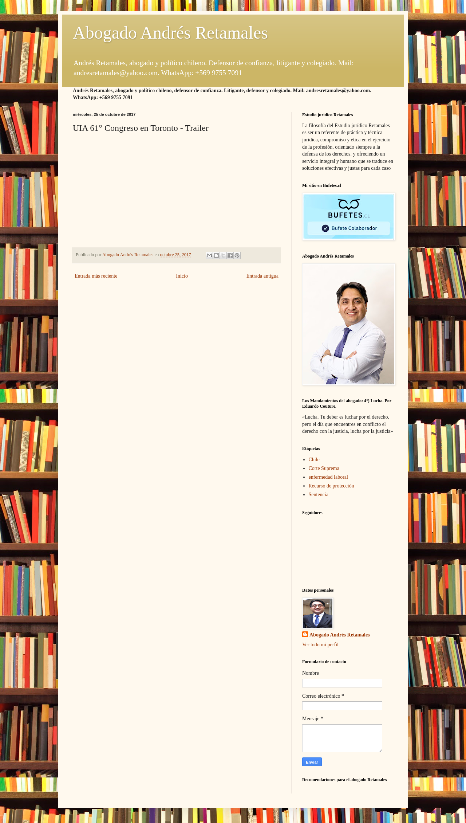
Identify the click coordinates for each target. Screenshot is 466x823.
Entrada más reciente (96, 276)
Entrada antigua (262, 276)
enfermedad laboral (328, 477)
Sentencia (318, 494)
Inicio (182, 276)
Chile (314, 459)
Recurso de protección (331, 486)
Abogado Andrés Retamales (170, 32)
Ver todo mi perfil (320, 644)
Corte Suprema (324, 468)
